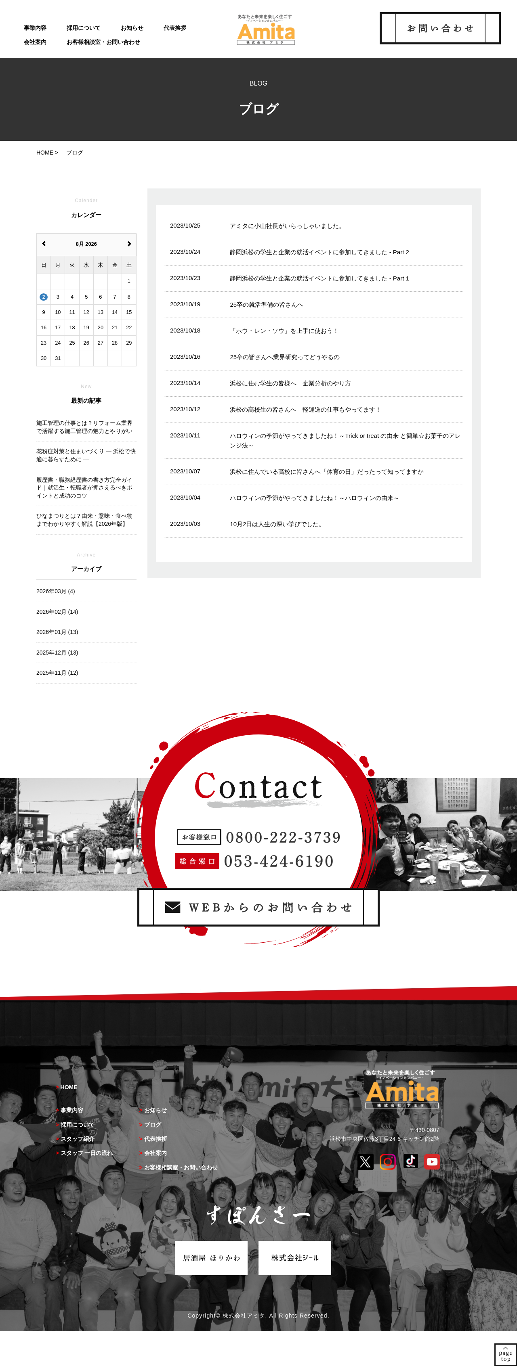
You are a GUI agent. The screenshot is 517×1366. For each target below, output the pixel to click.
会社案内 (35, 42)
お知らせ (132, 28)
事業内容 (35, 28)
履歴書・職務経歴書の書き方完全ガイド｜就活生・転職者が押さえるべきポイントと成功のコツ (84, 488)
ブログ (152, 1124)
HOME (69, 1087)
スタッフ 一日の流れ (87, 1153)
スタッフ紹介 (78, 1139)
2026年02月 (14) (57, 612)
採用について (84, 28)
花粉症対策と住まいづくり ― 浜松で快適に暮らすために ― (86, 455)
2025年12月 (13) (57, 652)
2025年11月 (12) (57, 672)
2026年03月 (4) (55, 591)
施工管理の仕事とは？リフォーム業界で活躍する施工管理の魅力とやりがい (84, 427)
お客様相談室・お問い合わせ (103, 42)
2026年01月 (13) (57, 632)
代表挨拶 (175, 28)
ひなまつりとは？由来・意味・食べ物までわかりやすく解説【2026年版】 (84, 520)
